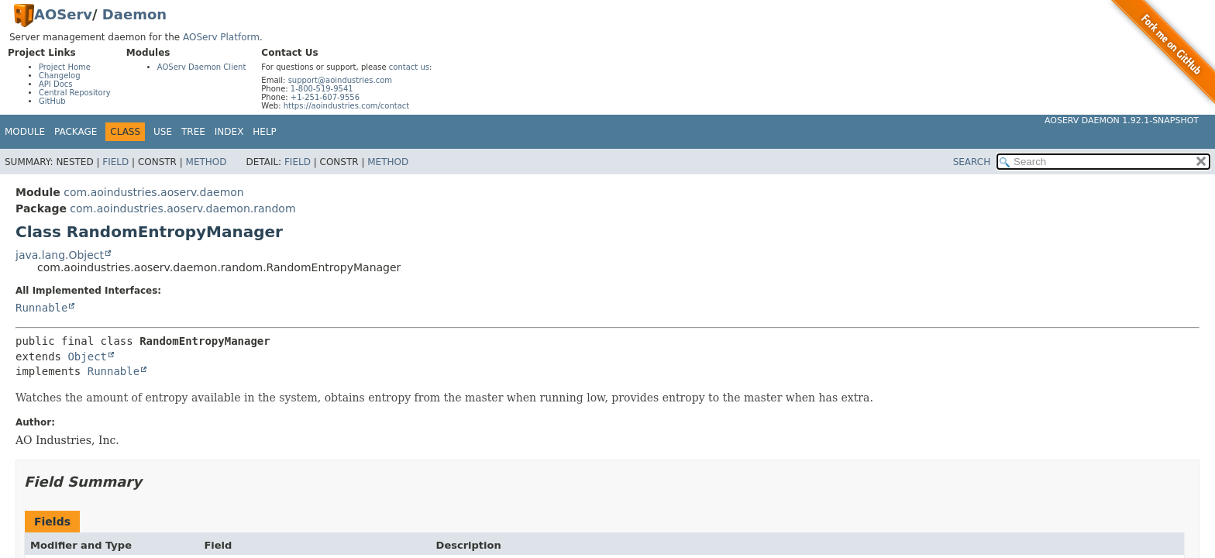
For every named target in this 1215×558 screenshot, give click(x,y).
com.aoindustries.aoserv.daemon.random (182, 208)
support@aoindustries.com (340, 80)
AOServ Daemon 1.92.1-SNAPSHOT (1122, 120)
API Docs (56, 84)
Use (162, 131)
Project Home (65, 67)
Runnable (41, 307)
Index (229, 131)
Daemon (134, 14)
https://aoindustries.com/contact (347, 106)
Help (265, 131)
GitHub (52, 101)
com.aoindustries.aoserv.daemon (153, 192)
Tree (193, 131)
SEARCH (972, 162)
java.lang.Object (59, 255)
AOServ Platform (221, 37)
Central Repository (75, 92)
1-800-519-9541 (322, 88)
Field (115, 162)
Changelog (60, 75)
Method (206, 162)
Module (25, 131)
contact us (409, 67)
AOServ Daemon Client (201, 67)
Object (87, 356)
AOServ (63, 14)
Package (75, 131)
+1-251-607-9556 (325, 97)
